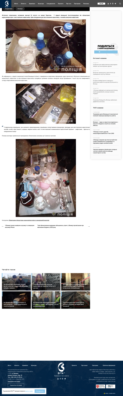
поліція (21, 52)
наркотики (9, 52)
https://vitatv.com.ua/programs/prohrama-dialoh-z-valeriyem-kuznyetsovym (46, 290)
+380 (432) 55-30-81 (16, 377)
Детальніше (106, 64)
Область (23, 3)
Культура (41, 3)
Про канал (84, 365)
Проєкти (60, 3)
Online (101, 3)
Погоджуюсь (40, 391)
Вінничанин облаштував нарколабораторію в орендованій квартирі (29, 264)
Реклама (86, 3)
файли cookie (29, 391)
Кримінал (32, 3)
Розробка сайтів (112, 393)
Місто (16, 3)
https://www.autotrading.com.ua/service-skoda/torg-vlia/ (106, 26)
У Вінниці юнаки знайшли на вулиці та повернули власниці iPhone (19, 270)
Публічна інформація (109, 365)
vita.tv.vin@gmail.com (18, 379)
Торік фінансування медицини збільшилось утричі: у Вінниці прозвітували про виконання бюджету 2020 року (61, 270)
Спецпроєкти (51, 3)
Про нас (68, 3)
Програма (77, 3)
